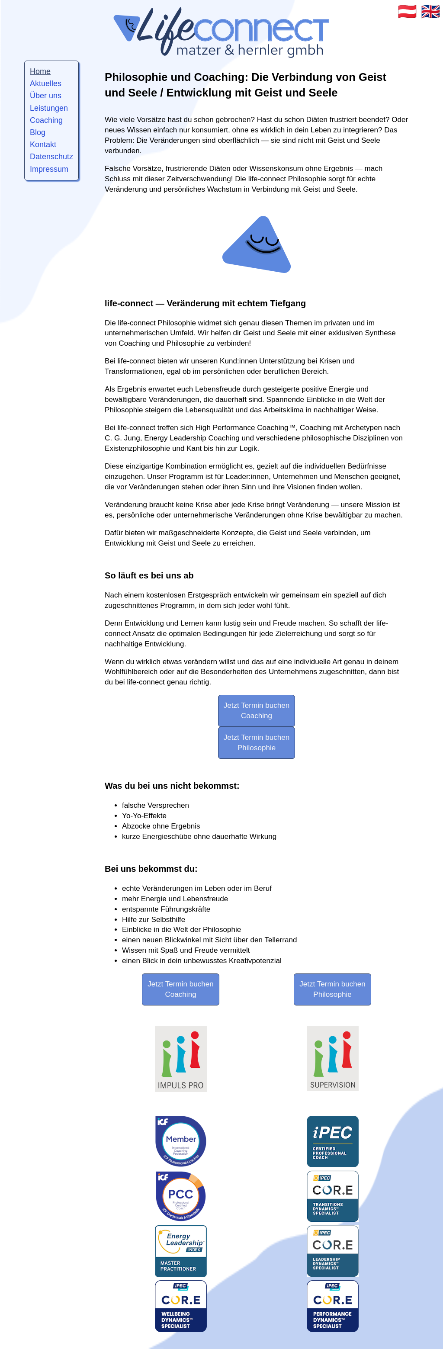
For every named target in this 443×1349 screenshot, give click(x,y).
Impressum (49, 169)
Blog (37, 132)
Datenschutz (51, 156)
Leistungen (49, 108)
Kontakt (43, 144)
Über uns (45, 95)
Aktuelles (45, 83)
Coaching (46, 120)
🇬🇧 (430, 11)
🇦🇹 (407, 11)
